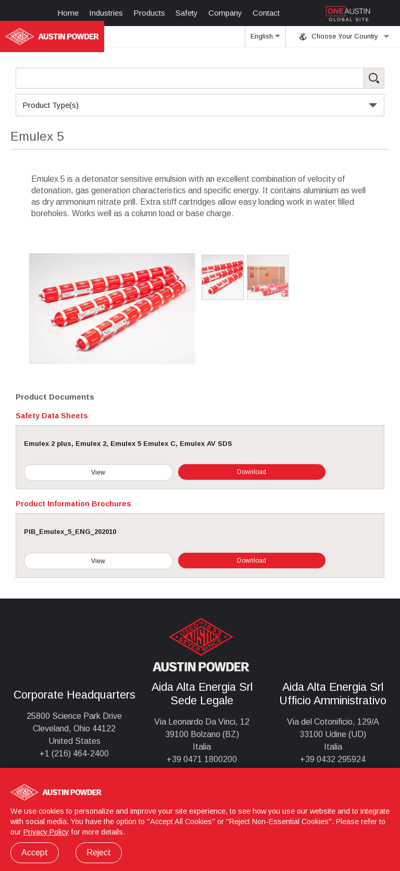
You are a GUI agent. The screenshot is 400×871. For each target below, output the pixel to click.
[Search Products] (200, 78)
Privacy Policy (46, 832)
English (265, 39)
